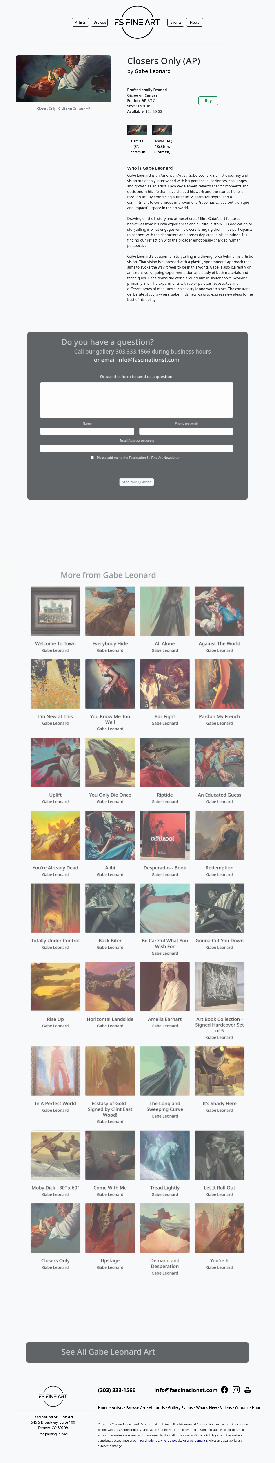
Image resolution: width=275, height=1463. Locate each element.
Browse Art (136, 1407)
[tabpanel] (190, 217)
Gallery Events (180, 1407)
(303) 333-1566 (116, 1390)
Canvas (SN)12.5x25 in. (137, 141)
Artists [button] (80, 22)
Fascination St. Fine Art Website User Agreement (172, 1440)
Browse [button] (100, 22)
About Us (157, 1407)
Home (103, 1407)
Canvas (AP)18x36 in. (162, 141)
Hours (257, 1407)
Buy (208, 100)
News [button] (194, 22)
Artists (117, 1407)
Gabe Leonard (153, 71)
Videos (226, 1407)
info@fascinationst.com (186, 1390)
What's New (206, 1407)
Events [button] (175, 22)
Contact (242, 1407)
